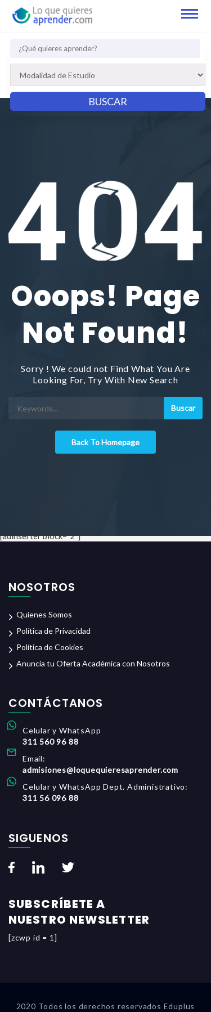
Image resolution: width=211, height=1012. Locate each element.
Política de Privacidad (53, 630)
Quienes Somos (44, 614)
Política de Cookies (49, 647)
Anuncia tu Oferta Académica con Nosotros (93, 663)
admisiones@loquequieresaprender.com (100, 769)
